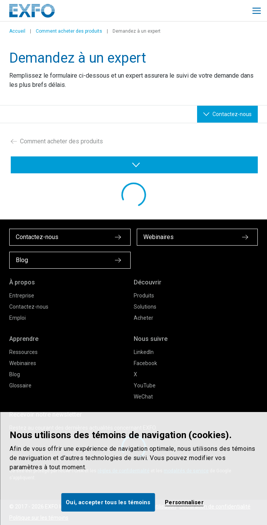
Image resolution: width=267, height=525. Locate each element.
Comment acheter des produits (69, 31)
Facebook (145, 363)
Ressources (23, 352)
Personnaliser (184, 502)
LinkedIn (144, 352)
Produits (144, 295)
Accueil (17, 31)
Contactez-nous (28, 307)
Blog (14, 374)
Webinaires (22, 363)
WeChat (143, 397)
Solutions (145, 307)
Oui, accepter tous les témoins (108, 502)
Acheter (143, 318)
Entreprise (21, 295)
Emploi (17, 318)
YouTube (145, 385)
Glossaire (20, 385)
